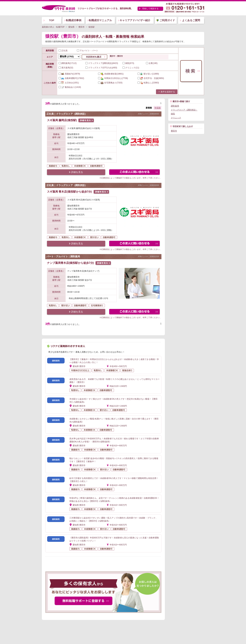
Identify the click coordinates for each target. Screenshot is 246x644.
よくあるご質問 (191, 20)
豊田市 (174, 131)
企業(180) (152, 63)
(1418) (70, 87)
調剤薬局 (175, 106)
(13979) (69, 74)
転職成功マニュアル (100, 20)
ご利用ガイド (167, 20)
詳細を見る (77, 172)
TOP (51, 20)
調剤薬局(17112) (68, 63)
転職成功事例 (73, 20)
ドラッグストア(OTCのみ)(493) (101, 67)
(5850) (151, 78)
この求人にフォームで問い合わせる (135, 172)
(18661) (111, 74)
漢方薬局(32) (66, 67)
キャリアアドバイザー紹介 (135, 20)
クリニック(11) (130, 67)
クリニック (176, 118)
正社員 (63, 50)
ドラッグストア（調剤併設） (184, 110)
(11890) (148, 74)
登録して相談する (150, 8)
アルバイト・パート (87, 50)
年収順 (157, 108)
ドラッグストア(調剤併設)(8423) (101, 63)
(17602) (71, 78)
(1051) (69, 83)
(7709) (113, 78)
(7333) (110, 83)
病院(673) (128, 63)
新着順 (149, 108)
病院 (173, 114)
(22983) (148, 83)
